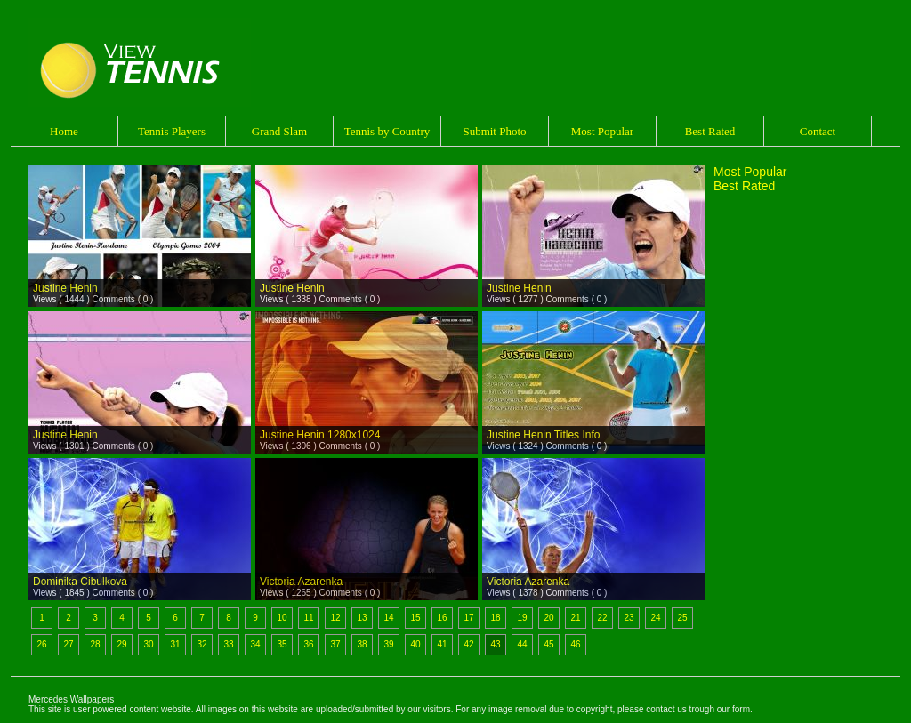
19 (522, 618)
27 (68, 644)
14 (388, 618)
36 (308, 644)
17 (468, 618)
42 (468, 644)
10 (281, 618)
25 (682, 618)
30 (148, 644)
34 (255, 644)
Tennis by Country (387, 131)
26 (41, 644)
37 (335, 644)
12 (335, 618)
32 (201, 644)
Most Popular (602, 131)
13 (362, 618)
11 (308, 618)
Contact (817, 131)
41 (442, 644)
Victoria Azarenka (301, 581)
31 (175, 644)
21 (575, 618)
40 (415, 644)
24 (655, 618)
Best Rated (710, 131)
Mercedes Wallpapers (71, 699)
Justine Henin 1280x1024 (320, 435)
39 (388, 644)
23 (628, 618)
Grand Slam (279, 131)
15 (415, 618)
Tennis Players (172, 131)
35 (281, 644)
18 (495, 618)
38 (362, 644)
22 (602, 618)
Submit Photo (494, 131)
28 (95, 644)
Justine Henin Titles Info (543, 435)
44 (522, 644)
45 (548, 644)
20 (548, 618)
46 (575, 644)
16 (442, 618)
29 (121, 644)
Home (64, 131)
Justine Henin (65, 288)
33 (228, 644)
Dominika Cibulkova (80, 581)
